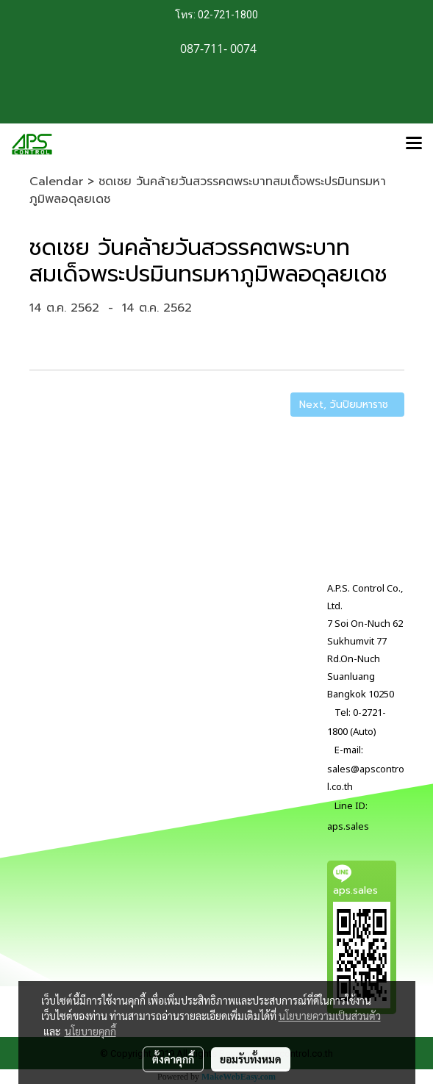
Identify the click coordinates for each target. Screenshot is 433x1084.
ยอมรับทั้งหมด (251, 1059)
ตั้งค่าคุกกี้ (173, 1059)
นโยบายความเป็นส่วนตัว (330, 1015)
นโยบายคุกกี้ (90, 1031)
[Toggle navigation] (414, 144)
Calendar (56, 181)
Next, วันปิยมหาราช (347, 404)
